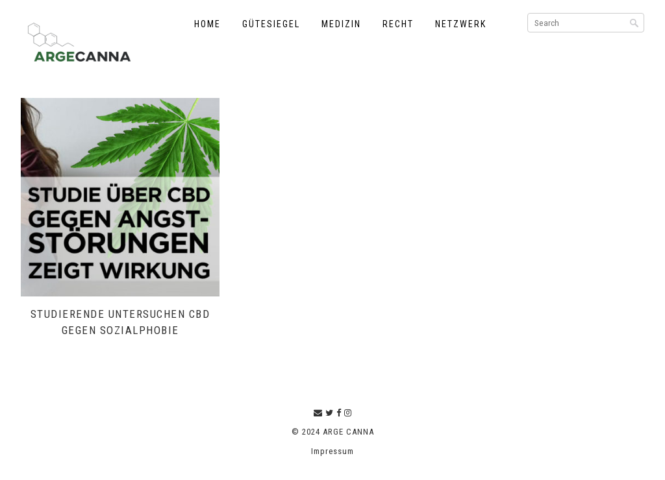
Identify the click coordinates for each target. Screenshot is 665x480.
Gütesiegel (271, 24)
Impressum (332, 451)
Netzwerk (460, 24)
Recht (398, 24)
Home (207, 24)
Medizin (341, 24)
